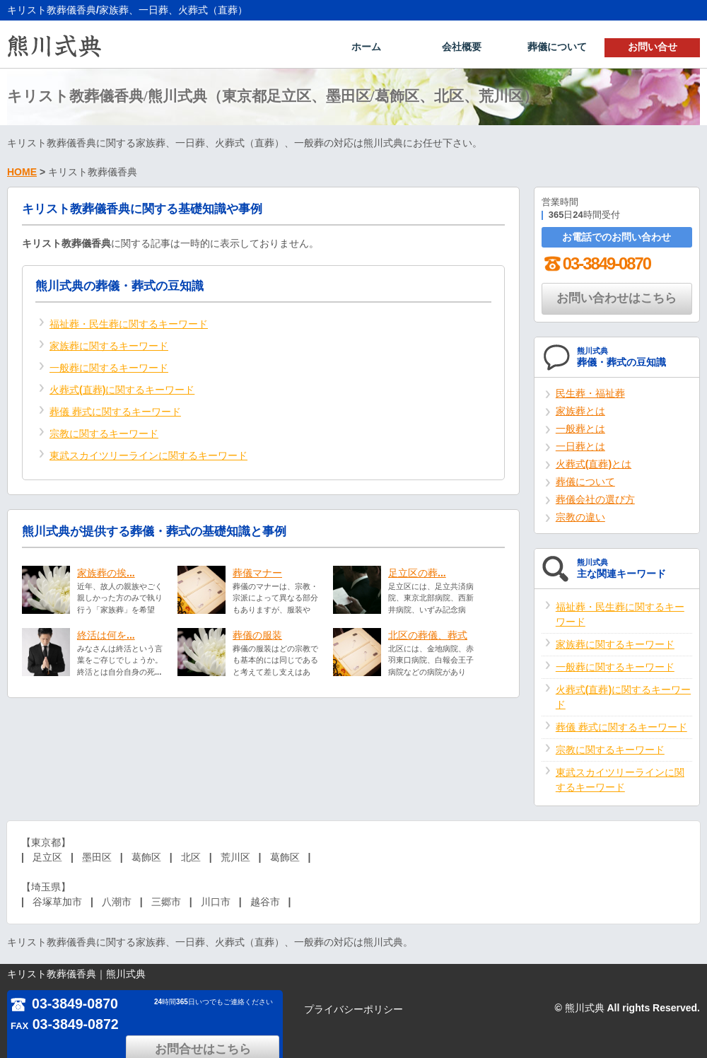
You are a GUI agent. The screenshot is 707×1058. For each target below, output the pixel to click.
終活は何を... (106, 633)
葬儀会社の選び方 (595, 498)
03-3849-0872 (65, 1025)
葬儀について (557, 46)
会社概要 (461, 46)
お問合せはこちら (219, 1007)
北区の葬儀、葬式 (427, 633)
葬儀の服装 (257, 633)
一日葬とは (580, 444)
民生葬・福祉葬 (590, 391)
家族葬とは (580, 409)
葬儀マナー (257, 571)
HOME (22, 170)
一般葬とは (580, 427)
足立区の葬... (417, 571)
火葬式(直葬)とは (593, 462)
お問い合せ (652, 46)
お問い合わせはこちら (616, 296)
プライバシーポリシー (353, 1009)
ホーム (366, 46)
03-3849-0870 (596, 262)
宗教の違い (580, 515)
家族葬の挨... (106, 571)
